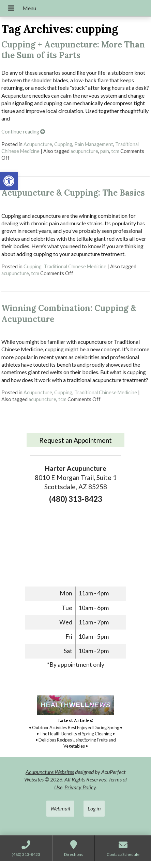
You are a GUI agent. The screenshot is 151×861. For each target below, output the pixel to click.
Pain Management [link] (93, 144)
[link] (9, 181)
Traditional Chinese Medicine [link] (75, 266)
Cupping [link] (63, 144)
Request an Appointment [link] (75, 440)
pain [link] (104, 151)
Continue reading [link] (23, 132)
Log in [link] (94, 808)
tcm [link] (115, 151)
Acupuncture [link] (38, 144)
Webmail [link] (60, 808)
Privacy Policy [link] (80, 787)
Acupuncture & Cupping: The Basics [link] (73, 192)
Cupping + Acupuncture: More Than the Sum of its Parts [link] (73, 49)
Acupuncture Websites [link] (50, 771)
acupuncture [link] (84, 151)
